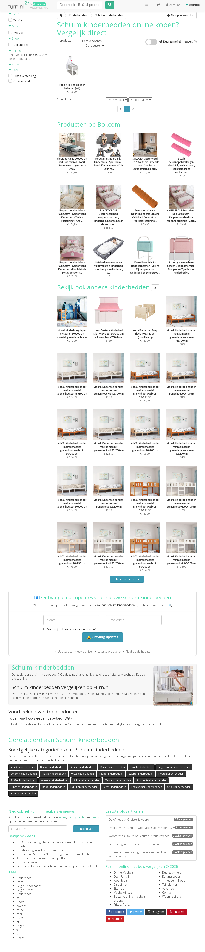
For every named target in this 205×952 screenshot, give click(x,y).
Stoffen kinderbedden (23, 780)
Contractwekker (26, 866)
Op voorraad (21, 81)
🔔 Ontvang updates (102, 637)
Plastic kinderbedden (54, 773)
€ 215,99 (145, 158)
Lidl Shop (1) (21, 45)
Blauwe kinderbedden (52, 767)
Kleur (13, 14)
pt (17, 922)
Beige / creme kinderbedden (174, 767)
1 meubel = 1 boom (175, 880)
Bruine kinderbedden (112, 767)
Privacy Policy (122, 904)
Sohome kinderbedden (86, 780)
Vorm (13, 65)
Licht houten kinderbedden (151, 780)
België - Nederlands (29, 886)
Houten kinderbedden (171, 773)
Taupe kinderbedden (111, 773)
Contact (167, 892)
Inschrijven (86, 829)
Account (173, 5)
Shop (13, 38)
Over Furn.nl (121, 876)
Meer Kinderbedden (126, 579)
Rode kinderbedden (53, 787)
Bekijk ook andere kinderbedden (108, 287)
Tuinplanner (169, 884)
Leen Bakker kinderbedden (146, 787)
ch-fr (19, 914)
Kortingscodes (171, 876)
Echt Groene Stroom (29, 854)
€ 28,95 (181, 160)
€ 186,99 (108, 212)
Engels (20, 926)
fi (17, 930)
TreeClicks (22, 842)
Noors (20, 902)
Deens (20, 938)
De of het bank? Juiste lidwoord (151, 819)
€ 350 (108, 158)
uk (17, 934)
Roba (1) (18, 32)
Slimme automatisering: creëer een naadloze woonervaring (151, 854)
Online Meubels (124, 872)
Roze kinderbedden (141, 767)
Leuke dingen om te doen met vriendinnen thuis (151, 844)
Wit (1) (17, 20)
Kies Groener (24, 858)
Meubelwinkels (123, 892)
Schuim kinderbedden (82, 767)
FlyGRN (20, 850)
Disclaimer (120, 884)
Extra (13, 70)
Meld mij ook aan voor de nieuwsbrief (69, 629)
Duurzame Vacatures (29, 862)
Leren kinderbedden (114, 787)
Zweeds (21, 906)
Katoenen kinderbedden (54, 780)
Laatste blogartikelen (124, 811)
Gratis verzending (24, 76)
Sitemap (119, 888)
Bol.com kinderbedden (24, 773)
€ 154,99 (72, 210)
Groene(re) (39, 4)
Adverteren (169, 888)
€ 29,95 (145, 210)
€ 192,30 (72, 158)
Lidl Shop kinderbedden (84, 787)
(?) (195, 41)
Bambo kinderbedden (23, 793)
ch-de (20, 910)
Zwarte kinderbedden (140, 773)
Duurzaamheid (171, 872)
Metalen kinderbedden (118, 780)
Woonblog (120, 880)
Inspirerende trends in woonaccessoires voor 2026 (151, 828)
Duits (19, 918)
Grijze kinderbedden (179, 787)
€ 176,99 (72, 262)
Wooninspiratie (172, 896)
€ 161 (108, 262)
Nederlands (23, 878)
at (17, 898)
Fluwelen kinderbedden (24, 787)
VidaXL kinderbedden (23, 767)
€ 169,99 (181, 210)
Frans (19, 882)
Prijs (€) (14, 51)
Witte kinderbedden (82, 773)
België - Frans (25, 890)
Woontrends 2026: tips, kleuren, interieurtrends (151, 836)
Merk (13, 26)
